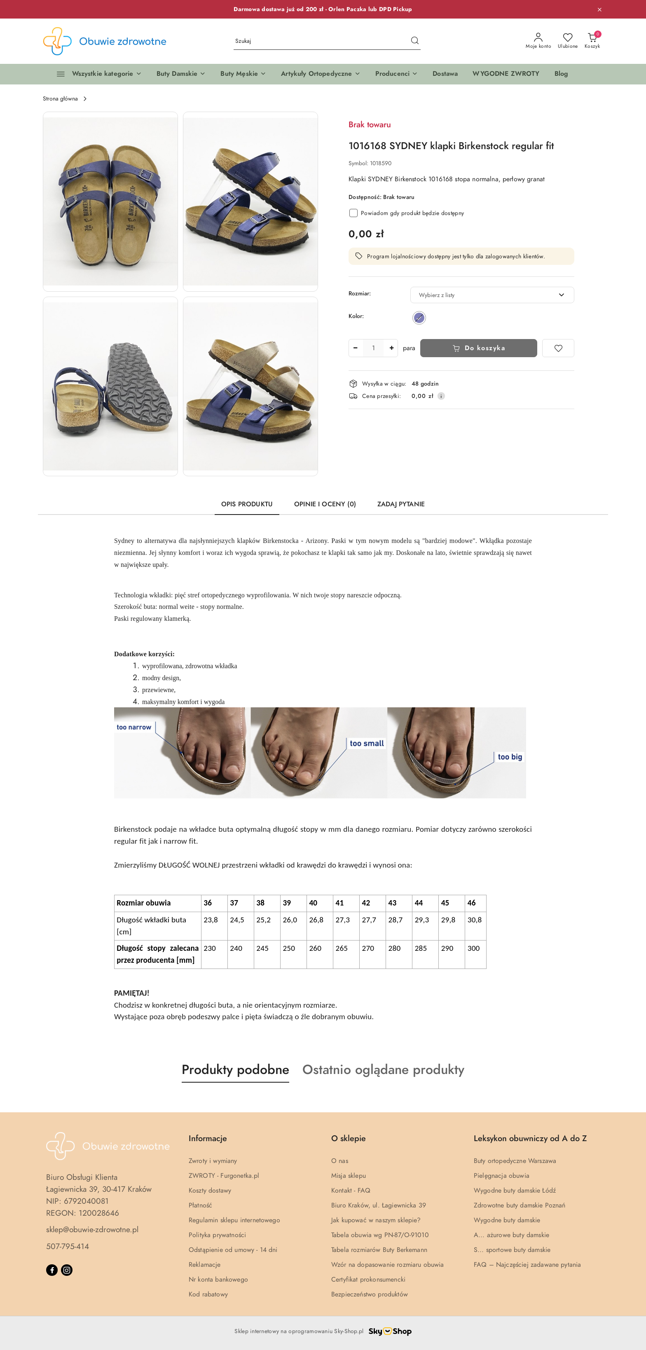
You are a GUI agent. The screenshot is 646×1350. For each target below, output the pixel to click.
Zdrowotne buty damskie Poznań (520, 1205)
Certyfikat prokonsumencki (368, 1279)
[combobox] (492, 295)
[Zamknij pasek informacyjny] (599, 9)
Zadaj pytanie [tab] (401, 504)
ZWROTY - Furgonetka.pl (224, 1175)
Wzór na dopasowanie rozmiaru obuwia (387, 1264)
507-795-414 (67, 1246)
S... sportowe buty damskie (512, 1249)
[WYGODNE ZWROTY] (506, 74)
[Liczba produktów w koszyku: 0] (592, 41)
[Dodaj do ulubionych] (558, 348)
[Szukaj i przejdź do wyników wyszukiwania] (415, 41)
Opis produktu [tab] (247, 504)
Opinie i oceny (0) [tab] (325, 504)
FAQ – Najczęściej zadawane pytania (527, 1264)
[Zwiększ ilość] (391, 348)
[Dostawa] (445, 74)
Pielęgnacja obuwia (501, 1175)
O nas (339, 1160)
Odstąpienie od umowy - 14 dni (233, 1249)
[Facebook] (52, 1270)
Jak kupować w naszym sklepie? (376, 1220)
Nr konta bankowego (218, 1279)
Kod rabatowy (208, 1294)
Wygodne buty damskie (507, 1220)
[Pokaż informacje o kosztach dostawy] (441, 395)
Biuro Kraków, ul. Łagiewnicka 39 (378, 1205)
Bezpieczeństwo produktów (369, 1294)
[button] (181, 74)
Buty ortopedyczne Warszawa (515, 1160)
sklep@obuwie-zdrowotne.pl (92, 1229)
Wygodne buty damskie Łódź (515, 1190)
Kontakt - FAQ (350, 1190)
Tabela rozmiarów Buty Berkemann (379, 1249)
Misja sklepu (348, 1175)
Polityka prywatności (217, 1235)
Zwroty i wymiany (213, 1160)
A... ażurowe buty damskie (511, 1235)
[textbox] (482, 295)
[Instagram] (67, 1270)
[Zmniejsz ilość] (355, 348)
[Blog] (561, 74)
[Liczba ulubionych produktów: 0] (568, 41)
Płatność (200, 1205)
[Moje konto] (538, 41)
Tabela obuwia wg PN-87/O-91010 (380, 1235)
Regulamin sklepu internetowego (234, 1220)
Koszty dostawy (210, 1190)
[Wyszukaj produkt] (327, 41)
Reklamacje (205, 1264)
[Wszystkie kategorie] (95, 74)
